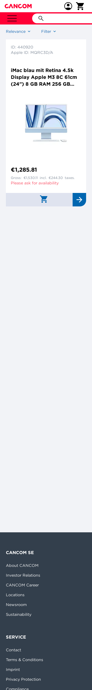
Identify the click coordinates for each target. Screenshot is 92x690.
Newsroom (16, 604)
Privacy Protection (23, 679)
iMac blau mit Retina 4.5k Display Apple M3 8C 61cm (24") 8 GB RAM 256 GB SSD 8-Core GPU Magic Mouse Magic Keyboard (44, 77)
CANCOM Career (22, 585)
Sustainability (18, 614)
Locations (15, 594)
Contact (13, 649)
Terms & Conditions (24, 659)
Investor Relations (23, 575)
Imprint (13, 669)
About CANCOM (22, 565)
